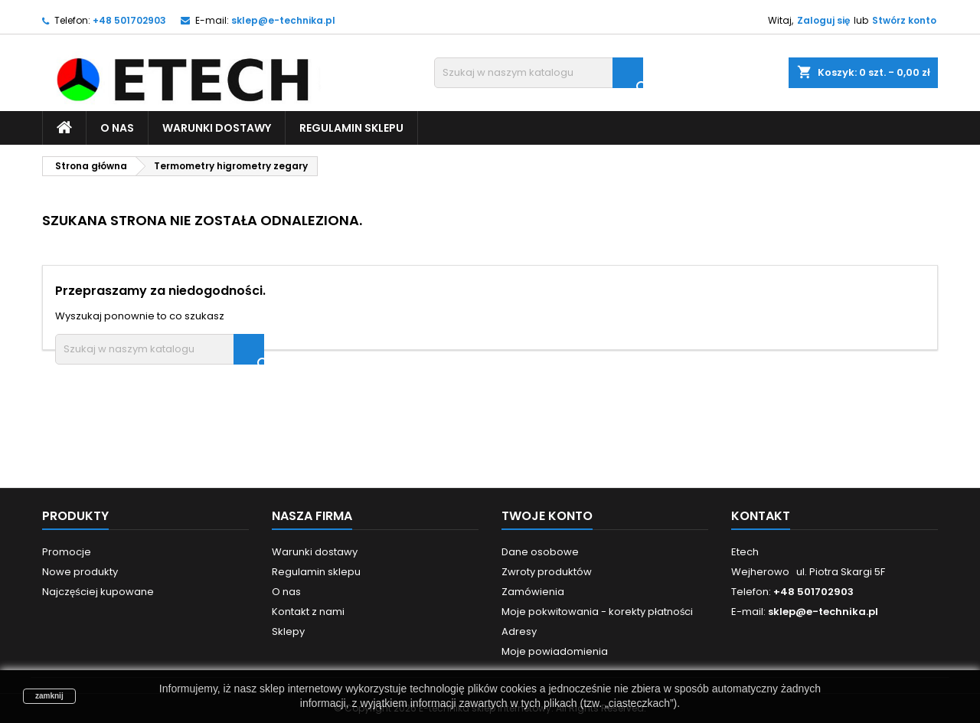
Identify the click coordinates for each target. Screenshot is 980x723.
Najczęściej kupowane (98, 591)
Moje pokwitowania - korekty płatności (597, 611)
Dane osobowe (540, 552)
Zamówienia (532, 591)
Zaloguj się (823, 20)
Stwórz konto (904, 20)
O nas (117, 128)
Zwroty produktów (546, 571)
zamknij (49, 696)
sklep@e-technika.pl (283, 20)
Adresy (519, 631)
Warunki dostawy (216, 128)
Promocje (66, 552)
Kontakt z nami (308, 611)
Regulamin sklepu (351, 128)
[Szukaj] (538, 72)
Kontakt (760, 516)
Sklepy (288, 631)
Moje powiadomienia (554, 651)
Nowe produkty (80, 571)
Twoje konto (547, 516)
